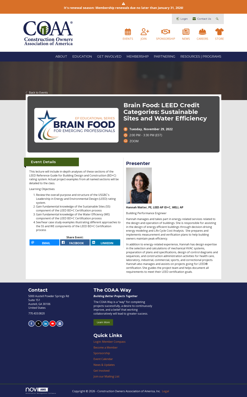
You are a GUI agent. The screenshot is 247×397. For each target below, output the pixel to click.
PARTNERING (164, 56)
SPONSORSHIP (165, 39)
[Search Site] (217, 19)
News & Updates (104, 365)
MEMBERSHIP (138, 56)
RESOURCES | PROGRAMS (200, 56)
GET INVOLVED (109, 56)
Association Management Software (41, 391)
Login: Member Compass (109, 342)
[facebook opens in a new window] (75, 243)
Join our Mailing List (106, 376)
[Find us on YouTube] (52, 324)
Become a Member (105, 347)
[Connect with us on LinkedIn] (45, 324)
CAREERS (202, 39)
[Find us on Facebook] (31, 324)
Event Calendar (103, 359)
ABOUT (61, 56)
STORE (219, 39)
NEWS (186, 39)
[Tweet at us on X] (38, 324)
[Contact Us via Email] (59, 324)
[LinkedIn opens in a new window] (105, 243)
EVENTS (128, 39)
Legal (165, 391)
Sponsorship (101, 353)
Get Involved (101, 370)
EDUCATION (82, 56)
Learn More (103, 322)
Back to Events (37, 92)
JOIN (144, 39)
